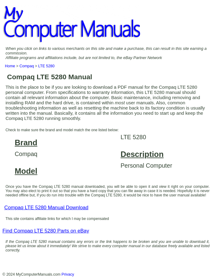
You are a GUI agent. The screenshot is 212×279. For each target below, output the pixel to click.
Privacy (68, 274)
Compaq (26, 66)
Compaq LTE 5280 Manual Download (46, 207)
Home (10, 66)
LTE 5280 (46, 66)
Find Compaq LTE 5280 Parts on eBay (45, 231)
